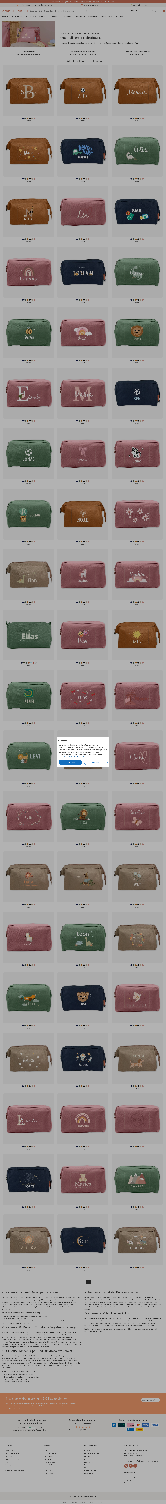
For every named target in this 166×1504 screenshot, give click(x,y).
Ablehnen (95, 762)
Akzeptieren (70, 762)
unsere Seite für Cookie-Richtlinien (72, 757)
